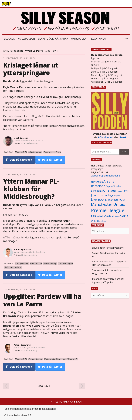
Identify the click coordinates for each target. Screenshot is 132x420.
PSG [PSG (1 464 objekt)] (93, 216)
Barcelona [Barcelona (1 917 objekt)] (98, 186)
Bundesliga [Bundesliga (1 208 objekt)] (97, 190)
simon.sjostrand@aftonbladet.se (29, 252)
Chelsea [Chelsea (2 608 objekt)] (109, 190)
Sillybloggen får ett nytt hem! (108, 247)
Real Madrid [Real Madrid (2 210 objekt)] (105, 216)
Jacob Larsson (21, 137)
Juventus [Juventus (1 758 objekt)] (97, 195)
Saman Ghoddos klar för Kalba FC (108, 254)
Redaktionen (98, 38)
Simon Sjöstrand (22, 249)
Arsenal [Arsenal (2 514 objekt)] (109, 181)
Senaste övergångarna (53, 38)
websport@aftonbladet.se (105, 175)
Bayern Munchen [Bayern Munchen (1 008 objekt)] (114, 186)
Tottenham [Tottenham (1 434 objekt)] (100, 221)
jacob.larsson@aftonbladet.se (28, 140)
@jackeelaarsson (29, 143)
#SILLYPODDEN (26, 38)
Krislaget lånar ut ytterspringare (30, 69)
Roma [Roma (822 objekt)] (117, 217)
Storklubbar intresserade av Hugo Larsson (107, 271)
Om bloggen (78, 38)
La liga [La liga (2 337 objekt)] (108, 195)
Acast (122, 137)
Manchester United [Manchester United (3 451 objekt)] (108, 204)
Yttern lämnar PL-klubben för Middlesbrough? (31, 189)
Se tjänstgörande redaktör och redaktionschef (30, 408)
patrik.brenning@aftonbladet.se (29, 347)
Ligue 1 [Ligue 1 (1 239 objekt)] (118, 195)
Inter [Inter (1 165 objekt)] (126, 190)
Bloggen (9, 38)
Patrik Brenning (22, 344)
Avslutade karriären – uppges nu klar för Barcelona (109, 263)
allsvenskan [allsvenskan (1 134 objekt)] (97, 181)
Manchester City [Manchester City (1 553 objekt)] (115, 199)
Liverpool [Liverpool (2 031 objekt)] (98, 199)
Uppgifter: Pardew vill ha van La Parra (42, 300)
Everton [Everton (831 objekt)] (119, 191)
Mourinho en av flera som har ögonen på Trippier (108, 280)
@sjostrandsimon (29, 255)
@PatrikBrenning (29, 350)
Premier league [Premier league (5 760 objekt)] (107, 210)
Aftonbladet (105, 137)
